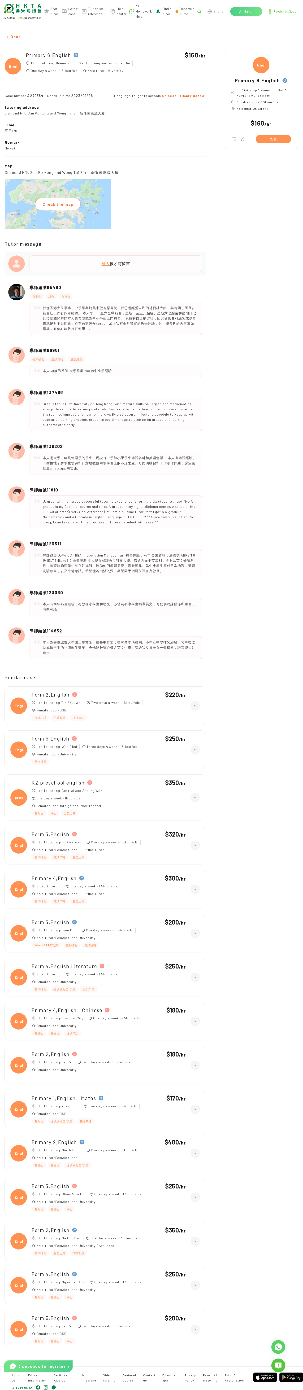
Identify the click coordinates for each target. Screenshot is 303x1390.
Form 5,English (50, 738)
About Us (16, 1377)
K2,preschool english (58, 782)
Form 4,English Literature (64, 966)
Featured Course (129, 1377)
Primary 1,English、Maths (64, 1098)
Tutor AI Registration (234, 1377)
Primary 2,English (54, 1142)
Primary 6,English (48, 55)
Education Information (37, 1377)
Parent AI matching (210, 1377)
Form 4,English (50, 1274)
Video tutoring (109, 1377)
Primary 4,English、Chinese (67, 1010)
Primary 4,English (54, 878)
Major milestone (88, 1377)
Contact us (149, 1377)
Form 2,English (51, 694)
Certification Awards (64, 1377)
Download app (170, 1377)
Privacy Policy (190, 1377)
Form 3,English (50, 834)
